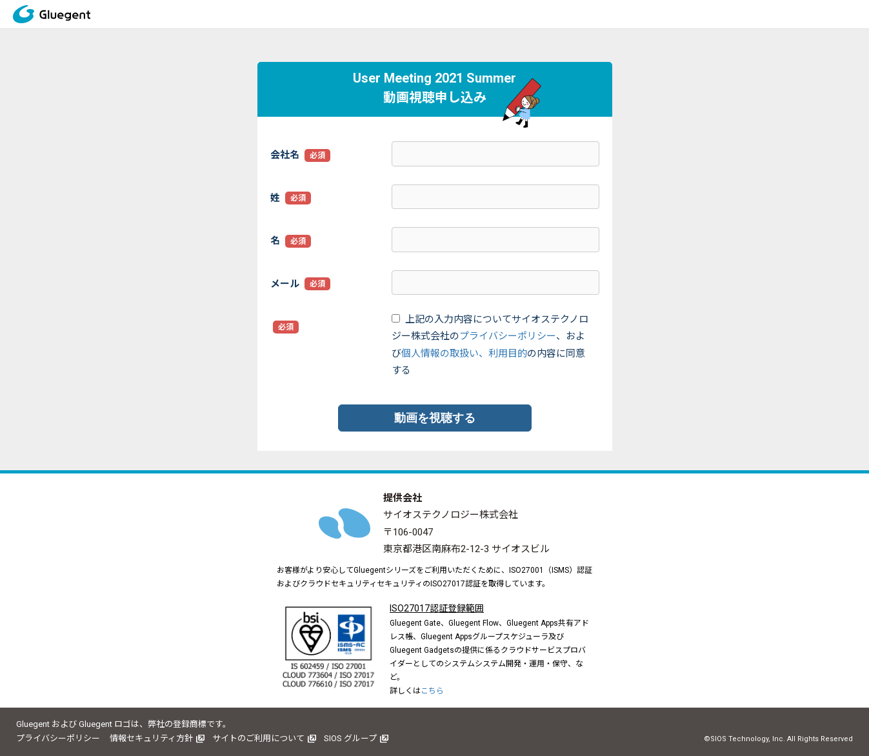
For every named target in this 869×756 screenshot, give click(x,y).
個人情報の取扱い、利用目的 (464, 353)
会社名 (284, 155)
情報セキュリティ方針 (151, 738)
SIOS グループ (350, 738)
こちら (432, 690)
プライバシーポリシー (507, 336)
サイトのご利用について (258, 738)
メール (284, 284)
